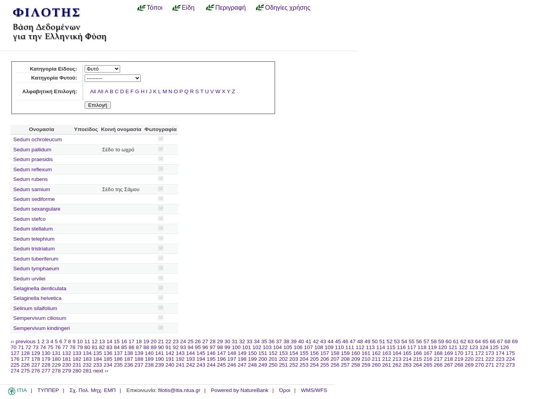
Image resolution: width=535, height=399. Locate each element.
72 (28, 347)
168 (438, 353)
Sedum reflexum (32, 169)
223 (500, 359)
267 (448, 365)
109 (329, 347)
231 (77, 365)
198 (242, 359)
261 (386, 365)
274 (15, 371)
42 (316, 341)
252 (293, 365)
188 (139, 359)
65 (485, 341)
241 (180, 365)
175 (510, 353)
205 (314, 359)
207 (335, 359)
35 (264, 341)
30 (227, 341)
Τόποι (155, 7)
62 (463, 341)
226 (25, 365)
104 (277, 347)
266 (438, 365)
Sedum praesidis (33, 159)
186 (118, 359)
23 (176, 341)
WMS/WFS (314, 390)
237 (139, 365)
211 (376, 359)
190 (159, 359)
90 (161, 347)
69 (515, 341)
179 (46, 359)
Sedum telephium (34, 239)
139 (139, 353)
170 (458, 353)
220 (469, 359)
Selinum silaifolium (35, 308)
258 (355, 365)
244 (211, 365)
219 (458, 359)
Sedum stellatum (33, 229)
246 (231, 365)
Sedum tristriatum (34, 249)
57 (426, 341)
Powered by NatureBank (239, 390)
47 (353, 341)
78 (72, 347)
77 (65, 347)
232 (87, 365)
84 (117, 347)
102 (256, 347)
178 (35, 359)
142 (169, 353)
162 (376, 353)
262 (397, 365)
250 (273, 365)
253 (303, 365)
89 (153, 347)
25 (190, 341)
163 (386, 353)
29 (220, 341)
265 (427, 365)
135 (97, 353)
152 (273, 353)
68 (507, 341)
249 (262, 365)
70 (13, 347)
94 (190, 347)
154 (293, 353)
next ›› (100, 371)
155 (303, 353)
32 (242, 341)
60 (449, 341)
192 (180, 359)
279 (66, 371)
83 (109, 347)
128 (25, 353)
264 (417, 365)
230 (66, 365)
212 (386, 359)
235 (118, 365)
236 (128, 365)
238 (149, 365)
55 (412, 341)
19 (146, 341)
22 (168, 341)
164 (397, 353)
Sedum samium (31, 189)
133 (77, 353)
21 (161, 341)
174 (500, 353)
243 (201, 365)
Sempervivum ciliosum (39, 318)
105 (287, 347)
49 (367, 341)
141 (159, 353)
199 (252, 359)
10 (80, 341)
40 (301, 341)
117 (411, 347)
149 (242, 353)
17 (132, 341)
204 (303, 359)
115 (390, 347)
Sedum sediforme (34, 199)
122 (463, 347)
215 (417, 359)
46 (345, 341)
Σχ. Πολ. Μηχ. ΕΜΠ (92, 390)
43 (323, 341)
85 (124, 347)
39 (294, 341)
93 (183, 347)
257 (345, 365)
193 (190, 359)
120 (442, 347)
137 (118, 353)
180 (56, 359)
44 (330, 341)
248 (252, 365)
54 (404, 341)
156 (314, 353)
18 (139, 341)
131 (56, 353)
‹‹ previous (23, 341)
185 (107, 359)
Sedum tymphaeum (36, 268)
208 (345, 359)
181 (66, 359)
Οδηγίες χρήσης (287, 7)
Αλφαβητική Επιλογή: (49, 91)
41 (308, 341)
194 (201, 359)
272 (500, 365)
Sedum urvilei (29, 279)
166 (417, 353)
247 (242, 365)
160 (355, 353)
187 (128, 359)
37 (279, 341)
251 (283, 365)
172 (479, 353)
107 (308, 347)
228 (46, 365)
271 (489, 365)
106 (298, 347)
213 (397, 359)
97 (213, 347)
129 (35, 353)
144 (190, 353)
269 (469, 365)
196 (221, 359)
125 (494, 347)
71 (21, 347)
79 (80, 347)
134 (87, 353)
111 (349, 347)
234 (107, 365)
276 (35, 371)
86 (132, 347)
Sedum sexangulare (36, 209)
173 (489, 353)
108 (318, 347)
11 (87, 341)
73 (36, 347)
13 (102, 341)
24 (183, 341)
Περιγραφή (230, 7)
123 (473, 347)
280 (77, 371)
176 (15, 359)
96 (205, 347)
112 (360, 347)
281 (87, 371)
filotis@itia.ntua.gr (179, 390)
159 (345, 353)
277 (46, 371)
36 (272, 341)
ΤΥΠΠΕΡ (48, 390)
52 (389, 341)
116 (401, 347)
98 (220, 347)
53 (397, 341)
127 (15, 353)
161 (365, 353)
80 (87, 347)
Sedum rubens (30, 179)
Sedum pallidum (32, 150)
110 (339, 347)
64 (478, 341)
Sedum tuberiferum (35, 259)
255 (324, 365)
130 (46, 353)
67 (500, 341)
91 (168, 347)
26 (198, 341)
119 (432, 347)
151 (262, 353)
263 (407, 365)
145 (201, 353)
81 (94, 347)
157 (324, 353)
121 (452, 347)
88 (146, 347)
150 (252, 353)
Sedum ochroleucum (37, 139)
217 (438, 359)
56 (419, 341)
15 (117, 341)
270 (479, 365)
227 (35, 365)
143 (180, 353)
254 (314, 365)
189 (149, 359)
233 (97, 365)
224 (510, 359)
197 (231, 359)
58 (434, 341)
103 (267, 347)
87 (139, 347)
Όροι (285, 390)
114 (380, 347)
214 (407, 359)
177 (25, 359)
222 (489, 359)
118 (422, 347)
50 (375, 341)
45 (338, 341)
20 (153, 341)
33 (249, 341)
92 (176, 347)
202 (283, 359)
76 (58, 347)
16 (124, 341)
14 (109, 341)
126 (504, 347)
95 (198, 347)
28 (213, 341)
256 (335, 365)
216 (427, 359)
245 (221, 365)
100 (236, 347)
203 (293, 359)
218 (448, 359)
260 (376, 365)
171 (469, 353)
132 (66, 353)
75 (50, 347)
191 (169, 359)
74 (43, 347)
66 (493, 341)
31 (234, 341)
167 (427, 353)
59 (441, 341)
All (93, 91)
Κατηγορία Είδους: (53, 69)
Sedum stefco (29, 219)
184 (97, 359)
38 (286, 341)
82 (102, 347)
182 (77, 359)
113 (370, 347)
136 (107, 353)
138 (128, 353)
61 (456, 341)
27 (205, 341)
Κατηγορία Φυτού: (54, 78)
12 (94, 341)
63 (470, 341)
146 (211, 353)
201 (273, 359)
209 (355, 359)
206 (324, 359)
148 (231, 353)
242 (190, 365)
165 (407, 353)
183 (87, 359)
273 (510, 365)
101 (246, 347)
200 (262, 359)
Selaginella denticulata (39, 288)
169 (448, 353)
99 (227, 347)
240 (169, 365)
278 (56, 371)
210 (365, 359)
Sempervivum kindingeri (41, 328)
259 (365, 365)
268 (458, 365)
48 (360, 341)
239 (159, 365)
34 (257, 341)
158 (335, 353)
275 (25, 371)
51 (382, 341)
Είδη (188, 7)
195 (211, 359)
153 (283, 353)
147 (221, 353)
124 (484, 347)
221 (479, 359)
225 (15, 365)
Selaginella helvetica (37, 298)
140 (149, 353)
